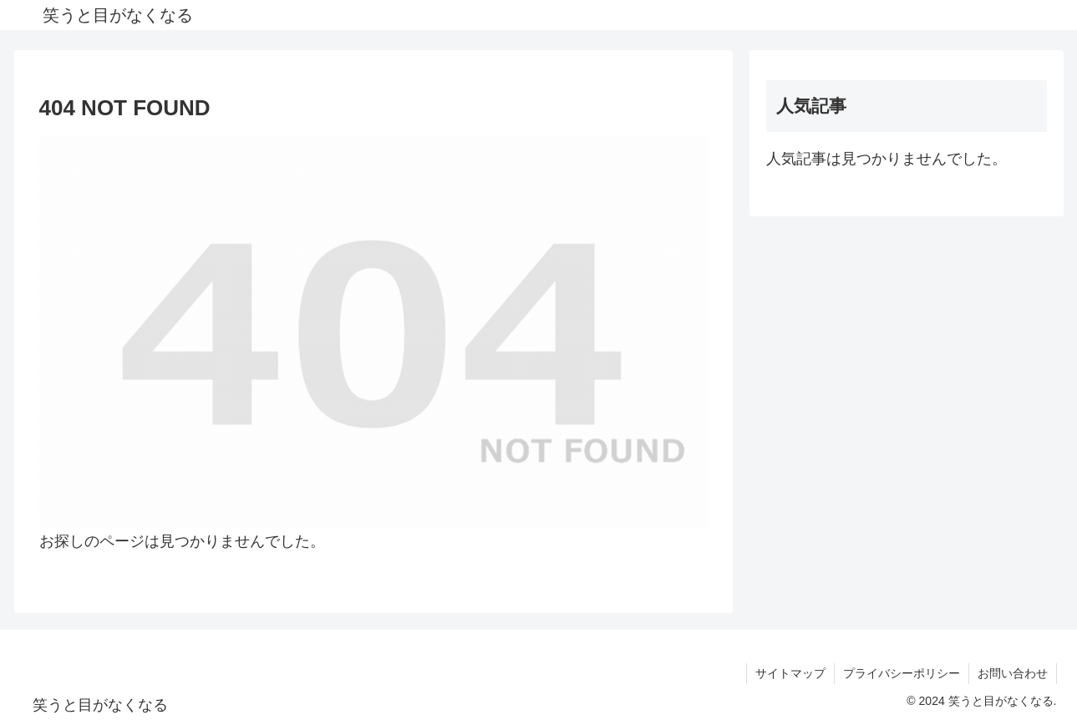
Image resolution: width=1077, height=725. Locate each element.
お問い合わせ (1013, 673)
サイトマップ (790, 673)
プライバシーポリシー (901, 673)
